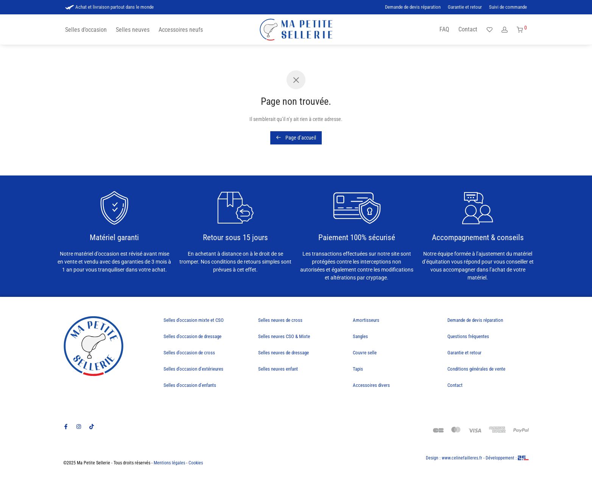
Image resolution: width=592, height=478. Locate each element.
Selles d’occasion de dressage (192, 336)
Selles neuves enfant (278, 369)
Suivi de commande (508, 7)
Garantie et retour (465, 7)
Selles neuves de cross (280, 320)
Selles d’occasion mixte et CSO (194, 320)
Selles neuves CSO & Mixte (284, 336)
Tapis (358, 369)
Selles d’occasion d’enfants (190, 385)
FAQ (444, 29)
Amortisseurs (366, 320)
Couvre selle (365, 352)
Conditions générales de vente (476, 369)
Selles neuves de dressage (283, 352)
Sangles (360, 336)
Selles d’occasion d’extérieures (193, 369)
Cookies (196, 463)
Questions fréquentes (468, 336)
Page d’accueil (296, 138)
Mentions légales (169, 463)
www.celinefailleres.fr (462, 458)
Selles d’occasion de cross (189, 352)
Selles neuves (133, 29)
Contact (467, 29)
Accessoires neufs (181, 29)
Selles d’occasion (86, 29)
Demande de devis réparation (413, 7)
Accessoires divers (371, 385)
